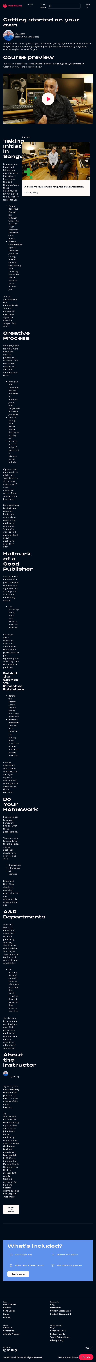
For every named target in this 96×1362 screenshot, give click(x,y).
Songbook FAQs (58, 1331)
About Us (7, 1328)
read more (9, 1197)
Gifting (6, 1317)
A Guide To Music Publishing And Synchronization (54, 187)
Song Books (9, 1311)
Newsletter (55, 1308)
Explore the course (11, 1209)
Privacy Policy (57, 1340)
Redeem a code (57, 1334)
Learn (30, 4)
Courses (7, 1308)
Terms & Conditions (60, 1337)
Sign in (88, 6)
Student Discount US (60, 1314)
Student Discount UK (60, 1311)
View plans (43, 5)
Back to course (18, 1274)
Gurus (6, 1314)
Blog (52, 1304)
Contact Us (8, 1331)
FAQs (52, 1328)
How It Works (9, 1304)
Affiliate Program (11, 1334)
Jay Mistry (20, 33)
